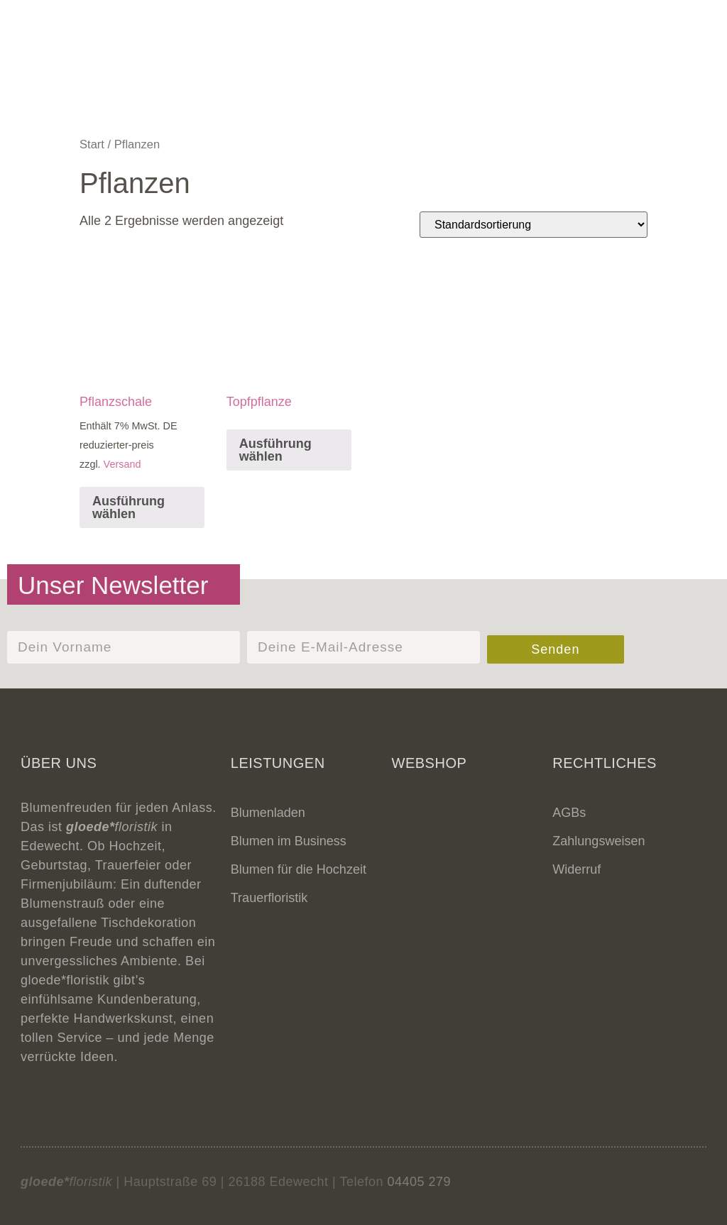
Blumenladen (268, 813)
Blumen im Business (288, 841)
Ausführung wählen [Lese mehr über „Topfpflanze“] (275, 449)
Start (92, 144)
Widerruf (576, 869)
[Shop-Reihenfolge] (533, 225)
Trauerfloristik (269, 898)
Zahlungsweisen (598, 841)
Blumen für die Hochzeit (298, 869)
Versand (122, 464)
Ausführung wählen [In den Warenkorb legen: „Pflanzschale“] (128, 507)
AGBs (569, 813)
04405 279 (419, 1182)
